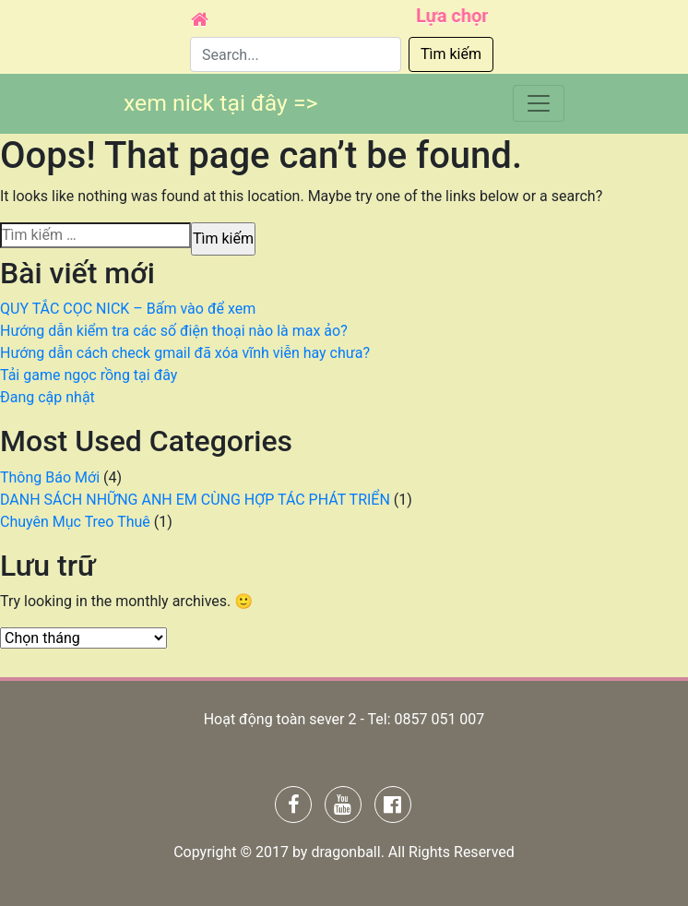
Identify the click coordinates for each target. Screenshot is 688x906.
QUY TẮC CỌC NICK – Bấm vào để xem (127, 308)
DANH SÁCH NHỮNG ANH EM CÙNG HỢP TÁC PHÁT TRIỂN (195, 499)
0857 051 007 (439, 719)
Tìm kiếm (451, 54)
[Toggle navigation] (538, 102)
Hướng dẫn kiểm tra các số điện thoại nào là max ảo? (174, 331)
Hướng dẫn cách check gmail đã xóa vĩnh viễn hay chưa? (185, 353)
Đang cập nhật (47, 397)
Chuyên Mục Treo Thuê (75, 521)
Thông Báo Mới (50, 477)
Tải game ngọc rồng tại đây (88, 375)
